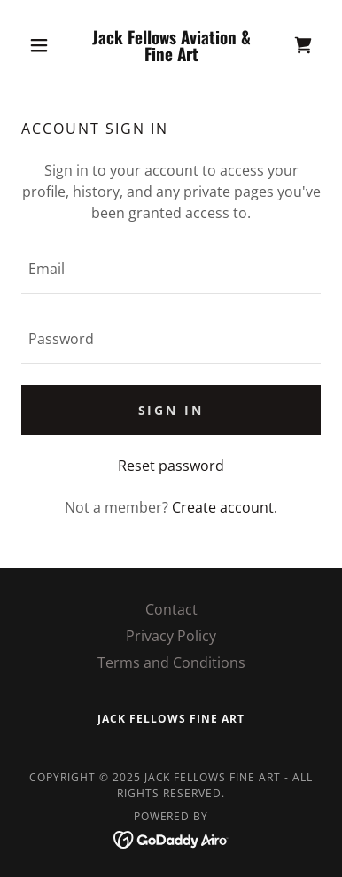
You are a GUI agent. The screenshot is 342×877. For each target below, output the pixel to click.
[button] (43, 45)
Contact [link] (171, 609)
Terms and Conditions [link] (171, 662)
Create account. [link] (224, 507)
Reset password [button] (171, 465)
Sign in (171, 410)
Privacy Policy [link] (171, 636)
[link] (171, 45)
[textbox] (171, 269)
